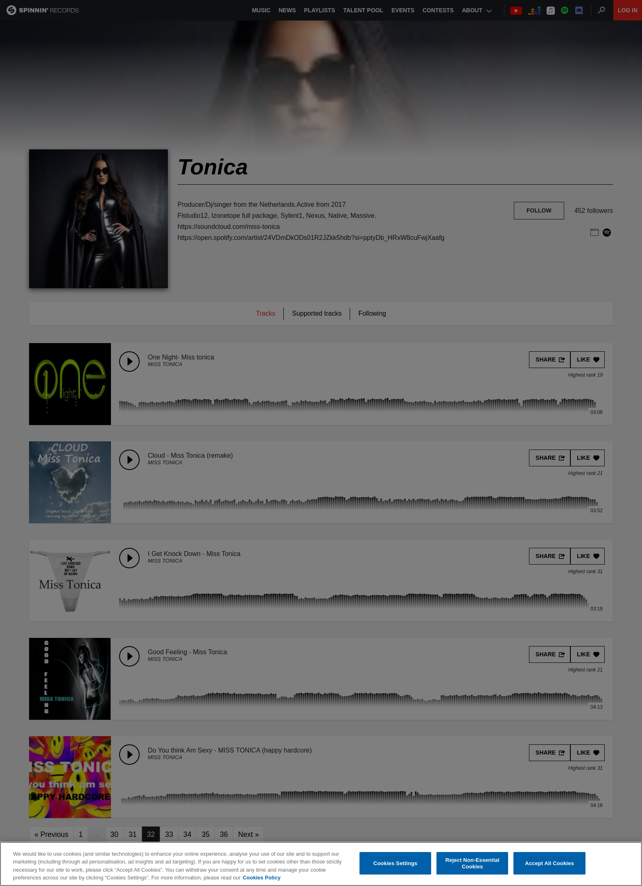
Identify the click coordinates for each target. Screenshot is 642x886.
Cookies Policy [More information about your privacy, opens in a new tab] (261, 878)
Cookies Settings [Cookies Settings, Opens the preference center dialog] (395, 863)
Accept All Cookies (549, 863)
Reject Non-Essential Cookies (472, 863)
